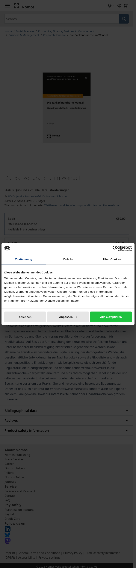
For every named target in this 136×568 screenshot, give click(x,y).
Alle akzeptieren (111, 316)
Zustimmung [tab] (23, 259)
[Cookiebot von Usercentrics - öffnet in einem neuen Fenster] (115, 248)
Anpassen (68, 316)
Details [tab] (68, 259)
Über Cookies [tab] (112, 259)
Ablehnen (25, 316)
